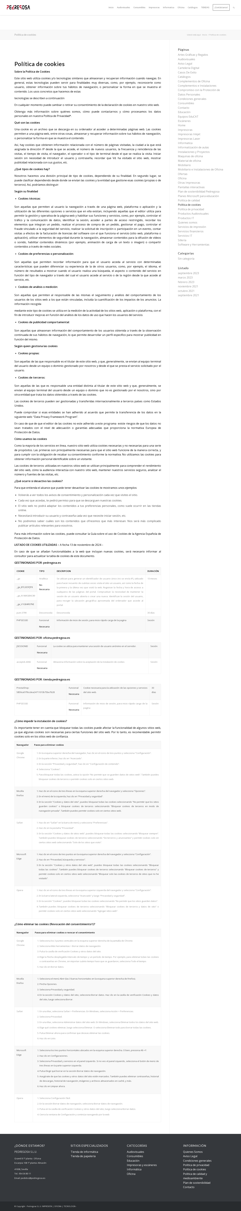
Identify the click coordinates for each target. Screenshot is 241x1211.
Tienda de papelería (83, 1156)
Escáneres (184, 121)
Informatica (185, 143)
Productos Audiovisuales (193, 213)
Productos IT (186, 218)
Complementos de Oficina (194, 81)
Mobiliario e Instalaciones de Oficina (200, 169)
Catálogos (184, 77)
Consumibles (186, 103)
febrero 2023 (186, 282)
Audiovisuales (186, 59)
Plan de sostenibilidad (196, 1183)
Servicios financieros (191, 231)
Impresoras (185, 130)
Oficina (182, 178)
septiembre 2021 (188, 295)
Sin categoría (186, 258)
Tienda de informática (84, 1152)
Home (181, 125)
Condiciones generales (192, 99)
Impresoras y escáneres (142, 1165)
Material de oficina (189, 161)
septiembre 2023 (188, 273)
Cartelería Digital (188, 68)
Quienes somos (187, 222)
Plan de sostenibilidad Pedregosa (198, 191)
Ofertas (182, 174)
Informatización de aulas (193, 147)
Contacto (183, 108)
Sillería (182, 240)
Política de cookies (25, 34)
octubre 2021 (186, 291)
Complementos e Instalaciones (197, 85)
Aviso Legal (185, 63)
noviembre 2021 (188, 286)
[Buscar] (233, 7)
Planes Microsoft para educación (198, 196)
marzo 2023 (185, 277)
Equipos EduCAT (188, 116)
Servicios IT (185, 236)
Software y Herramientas (193, 244)
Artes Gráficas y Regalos (193, 55)
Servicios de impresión (192, 227)
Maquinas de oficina (190, 156)
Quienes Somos (193, 1152)
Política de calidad (189, 200)
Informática (134, 1169)
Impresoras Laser (189, 139)
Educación (184, 112)
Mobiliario (184, 165)
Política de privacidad (191, 209)
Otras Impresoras (189, 182)
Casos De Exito (187, 72)
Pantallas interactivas (191, 187)
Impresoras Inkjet (189, 134)
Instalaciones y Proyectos (194, 152)
